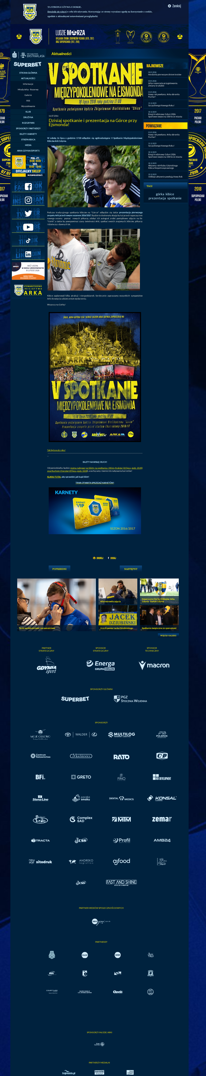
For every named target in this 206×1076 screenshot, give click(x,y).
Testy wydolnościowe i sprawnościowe (37, 628)
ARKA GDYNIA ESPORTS (28, 150)
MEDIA (28, 145)
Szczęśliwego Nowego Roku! (161, 105)
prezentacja (157, 198)
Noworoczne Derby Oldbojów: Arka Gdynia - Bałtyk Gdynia (158, 600)
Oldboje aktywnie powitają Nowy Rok (165, 176)
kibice (170, 194)
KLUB (28, 112)
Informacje (28, 84)
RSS (28, 100)
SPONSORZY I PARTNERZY (28, 128)
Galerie (28, 95)
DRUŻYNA (28, 117)
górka (160, 194)
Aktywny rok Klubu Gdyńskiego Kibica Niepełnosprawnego (163, 166)
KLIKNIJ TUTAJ (54, 477)
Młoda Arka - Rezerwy (28, 89)
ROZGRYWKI (28, 123)
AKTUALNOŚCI (28, 78)
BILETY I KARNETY (28, 134)
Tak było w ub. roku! (56, 450)
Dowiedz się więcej (57, 11)
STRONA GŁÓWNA (28, 73)
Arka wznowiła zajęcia (110, 601)
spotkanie (174, 198)
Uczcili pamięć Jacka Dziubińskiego (116, 628)
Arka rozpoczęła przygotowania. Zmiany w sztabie (163, 84)
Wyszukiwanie (28, 106)
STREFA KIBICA (28, 139)
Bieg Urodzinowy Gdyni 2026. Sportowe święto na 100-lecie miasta (165, 115)
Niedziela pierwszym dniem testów (164, 74)
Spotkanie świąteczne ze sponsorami (159, 628)
